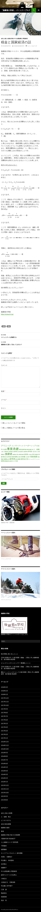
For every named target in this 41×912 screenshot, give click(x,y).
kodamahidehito (18, 46)
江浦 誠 (4, 889)
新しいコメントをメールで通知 (14, 423)
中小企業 (4, 449)
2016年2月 (4, 778)
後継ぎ (3, 454)
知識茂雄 (4, 897)
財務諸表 (6, 461)
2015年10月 (5, 792)
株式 (10, 457)
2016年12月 (5, 742)
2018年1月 (4, 694)
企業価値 (10, 451)
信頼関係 (25, 451)
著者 (12, 38)
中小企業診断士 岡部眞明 (21, 38)
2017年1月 (4, 738)
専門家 (30, 451)
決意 (19, 457)
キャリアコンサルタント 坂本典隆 (11, 853)
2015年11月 (5, 789)
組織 (5, 459)
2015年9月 (4, 796)
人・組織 (36, 449)
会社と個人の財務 (6, 38)
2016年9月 (4, 752)
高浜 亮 (4, 900)
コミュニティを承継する (20, 336)
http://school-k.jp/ (7, 314)
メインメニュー (38, 10)
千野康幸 (4, 846)
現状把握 (33, 457)
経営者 (12, 459)
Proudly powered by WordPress (9, 909)
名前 (3, 391)
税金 (9, 326)
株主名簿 (6, 457)
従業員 (26, 454)
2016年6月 (4, 763)
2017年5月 (4, 723)
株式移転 (15, 457)
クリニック (6, 445)
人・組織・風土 (6, 817)
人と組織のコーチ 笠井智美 (9, 842)
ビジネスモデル (6, 820)
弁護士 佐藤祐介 (6, 857)
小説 (33, 451)
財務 (2, 461)
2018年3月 (4, 687)
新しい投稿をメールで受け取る (14, 428)
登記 (38, 457)
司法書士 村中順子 (7, 886)
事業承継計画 (29, 449)
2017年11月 (5, 702)
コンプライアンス (17, 446)
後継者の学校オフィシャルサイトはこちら (14, 634)
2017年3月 (4, 731)
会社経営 (20, 451)
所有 (33, 454)
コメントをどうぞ (32, 46)
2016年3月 (4, 774)
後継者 (8, 453)
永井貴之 (4, 864)
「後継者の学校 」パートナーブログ (15, 10)
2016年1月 (4, 782)
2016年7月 (4, 760)
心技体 (30, 454)
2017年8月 (4, 712)
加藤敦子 (4, 867)
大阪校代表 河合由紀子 (8, 838)
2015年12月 (5, 785)
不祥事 (37, 445)
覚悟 (22, 459)
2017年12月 (5, 698)
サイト (3, 408)
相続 (2, 459)
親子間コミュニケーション (32, 459)
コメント (4, 365)
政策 (4, 326)
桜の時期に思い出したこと (9, 654)
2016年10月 (5, 749)
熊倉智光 (4, 893)
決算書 (23, 457)
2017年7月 (4, 716)
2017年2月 (4, 734)
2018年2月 (4, 691)
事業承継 (13, 448)
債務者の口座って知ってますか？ (20, 343)
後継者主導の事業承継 (18, 454)
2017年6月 (4, 720)
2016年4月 (4, 771)
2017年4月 (4, 727)
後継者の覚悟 (5, 827)
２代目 (16, 461)
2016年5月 (4, 767)
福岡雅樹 (4, 849)
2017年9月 (4, 709)
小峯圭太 (4, 878)
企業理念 (15, 451)
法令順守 (27, 456)
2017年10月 (5, 705)
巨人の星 (37, 451)
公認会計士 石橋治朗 (8, 882)
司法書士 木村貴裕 (7, 860)
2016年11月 (5, 745)
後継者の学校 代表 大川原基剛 (10, 835)
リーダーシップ (30, 446)
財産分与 (11, 461)
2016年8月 (4, 756)
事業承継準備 (22, 449)
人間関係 (6, 451)
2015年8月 (4, 800)
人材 (2, 451)
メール (4, 400)
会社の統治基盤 (6, 824)
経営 (8, 459)
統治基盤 (18, 459)
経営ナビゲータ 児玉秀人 (9, 875)
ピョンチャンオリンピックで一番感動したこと (16, 663)
